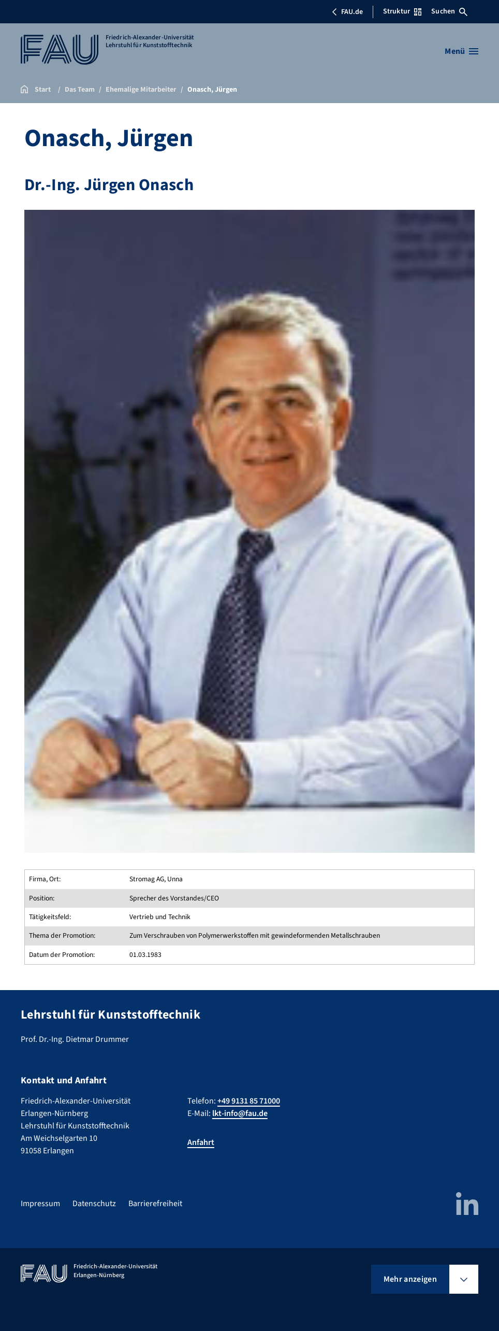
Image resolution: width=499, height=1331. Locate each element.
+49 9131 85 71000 (248, 1101)
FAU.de (347, 12)
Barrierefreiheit (155, 1203)
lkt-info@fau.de (240, 1113)
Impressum (40, 1203)
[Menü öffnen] (461, 51)
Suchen (449, 11)
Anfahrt (200, 1142)
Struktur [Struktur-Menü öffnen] (402, 11)
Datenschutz (94, 1203)
